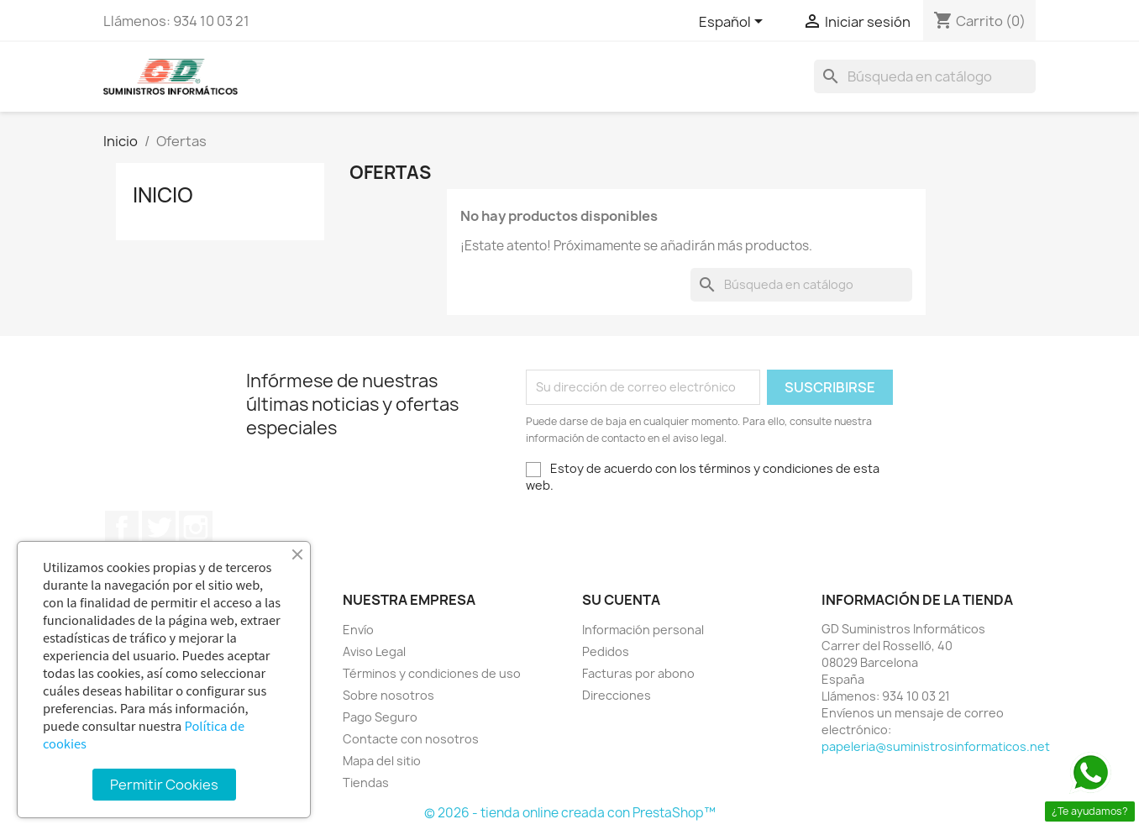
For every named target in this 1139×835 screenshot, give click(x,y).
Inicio (163, 195)
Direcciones (616, 695)
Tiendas (366, 782)
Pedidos (605, 651)
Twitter (159, 527)
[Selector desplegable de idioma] (734, 23)
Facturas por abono (638, 673)
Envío (358, 630)
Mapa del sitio (382, 761)
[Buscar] (925, 76)
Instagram (196, 527)
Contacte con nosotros (411, 739)
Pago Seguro (380, 717)
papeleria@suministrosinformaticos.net (935, 746)
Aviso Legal (374, 651)
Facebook (122, 527)
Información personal (643, 630)
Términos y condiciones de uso (432, 673)
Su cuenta (621, 600)
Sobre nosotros (388, 695)
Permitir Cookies (164, 784)
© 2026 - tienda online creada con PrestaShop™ (570, 813)
